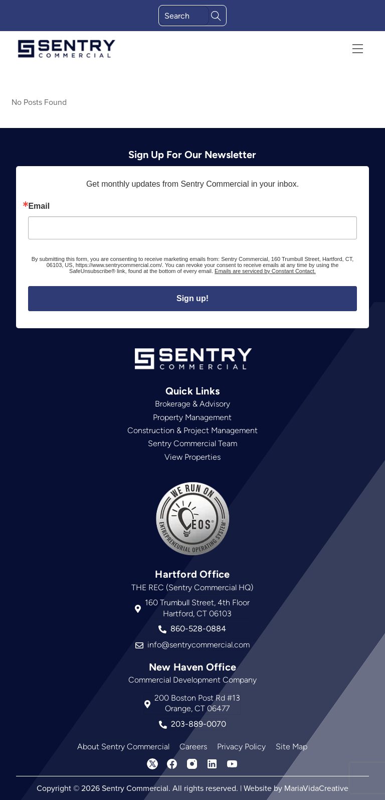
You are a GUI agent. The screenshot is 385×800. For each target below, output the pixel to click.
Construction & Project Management (192, 430)
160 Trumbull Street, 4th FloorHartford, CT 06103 (192, 608)
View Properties (192, 457)
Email (39, 206)
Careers (193, 746)
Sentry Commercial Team (192, 443)
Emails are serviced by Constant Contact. (265, 271)
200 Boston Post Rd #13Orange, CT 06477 (192, 703)
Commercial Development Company (192, 680)
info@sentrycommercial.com (192, 644)
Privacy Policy (241, 746)
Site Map (291, 746)
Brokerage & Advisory (192, 404)
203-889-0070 (192, 724)
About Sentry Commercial (123, 746)
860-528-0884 (192, 628)
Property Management (192, 417)
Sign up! (192, 298)
